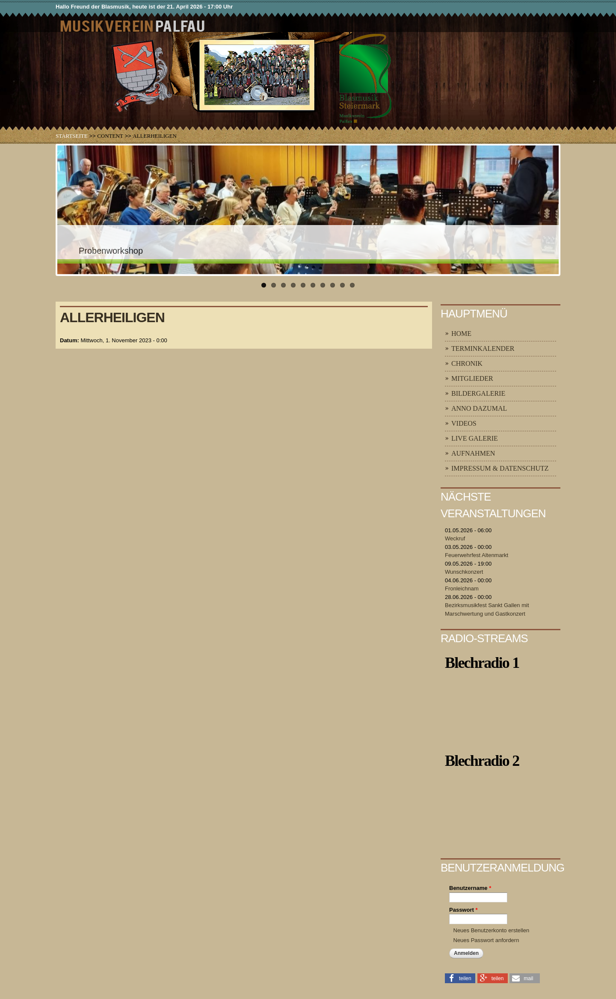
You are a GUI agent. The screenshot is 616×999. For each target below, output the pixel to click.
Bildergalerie (478, 393)
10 (352, 285)
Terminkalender (483, 348)
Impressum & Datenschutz (500, 468)
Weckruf (455, 538)
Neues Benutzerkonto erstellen (491, 930)
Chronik (467, 363)
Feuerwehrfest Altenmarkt (476, 555)
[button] (460, 977)
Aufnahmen (473, 453)
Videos (464, 423)
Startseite (72, 136)
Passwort (463, 910)
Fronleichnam (462, 588)
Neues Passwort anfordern (486, 940)
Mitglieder (472, 378)
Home (461, 333)
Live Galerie (474, 438)
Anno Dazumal (479, 408)
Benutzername (470, 888)
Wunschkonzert (464, 572)
